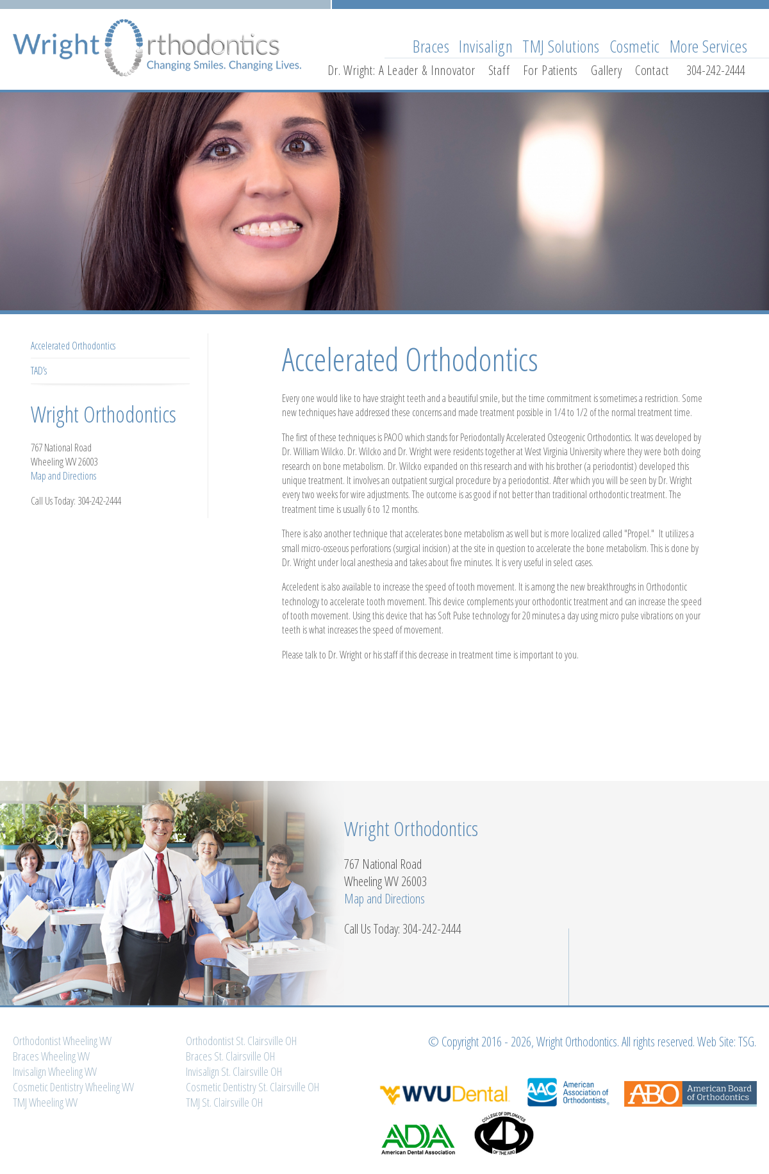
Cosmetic (634, 46)
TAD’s (39, 371)
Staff (499, 70)
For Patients (551, 70)
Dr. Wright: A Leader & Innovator (401, 70)
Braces (431, 46)
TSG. (747, 1041)
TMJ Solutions (561, 46)
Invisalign (486, 46)
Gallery (606, 70)
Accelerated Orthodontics (73, 346)
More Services (709, 46)
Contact (652, 70)
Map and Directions (63, 476)
